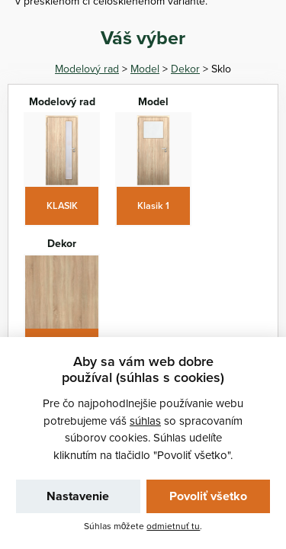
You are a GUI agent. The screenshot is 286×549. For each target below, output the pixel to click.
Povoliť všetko (208, 496)
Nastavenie (78, 496)
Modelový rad (87, 68)
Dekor (185, 68)
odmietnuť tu (173, 525)
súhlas (145, 421)
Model (144, 68)
